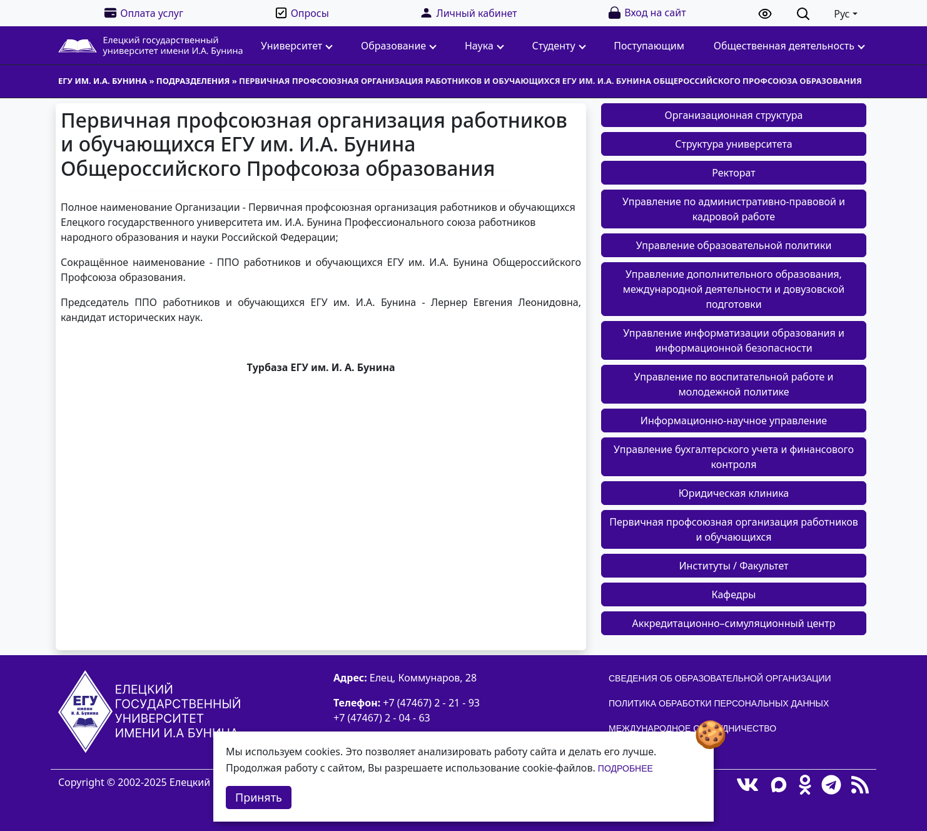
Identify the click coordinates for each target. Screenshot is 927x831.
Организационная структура (734, 115)
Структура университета (734, 144)
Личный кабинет (468, 13)
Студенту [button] (559, 46)
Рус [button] (841, 14)
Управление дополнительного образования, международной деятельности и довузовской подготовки (733, 289)
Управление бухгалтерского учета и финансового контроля (734, 456)
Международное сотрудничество (692, 728)
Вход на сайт (646, 13)
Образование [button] (399, 46)
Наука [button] (484, 46)
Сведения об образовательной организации (720, 678)
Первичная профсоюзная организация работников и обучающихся (733, 529)
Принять (258, 797)
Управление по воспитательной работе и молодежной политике (734, 384)
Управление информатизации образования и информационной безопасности (733, 340)
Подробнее (625, 768)
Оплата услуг (143, 13)
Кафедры (734, 594)
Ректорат (734, 173)
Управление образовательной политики (734, 245)
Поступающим (649, 46)
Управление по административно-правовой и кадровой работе (733, 209)
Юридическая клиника (734, 493)
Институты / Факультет (734, 566)
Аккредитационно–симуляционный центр (734, 623)
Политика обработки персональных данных (719, 703)
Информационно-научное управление (734, 420)
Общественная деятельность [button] (789, 46)
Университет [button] (297, 46)
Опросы (301, 13)
